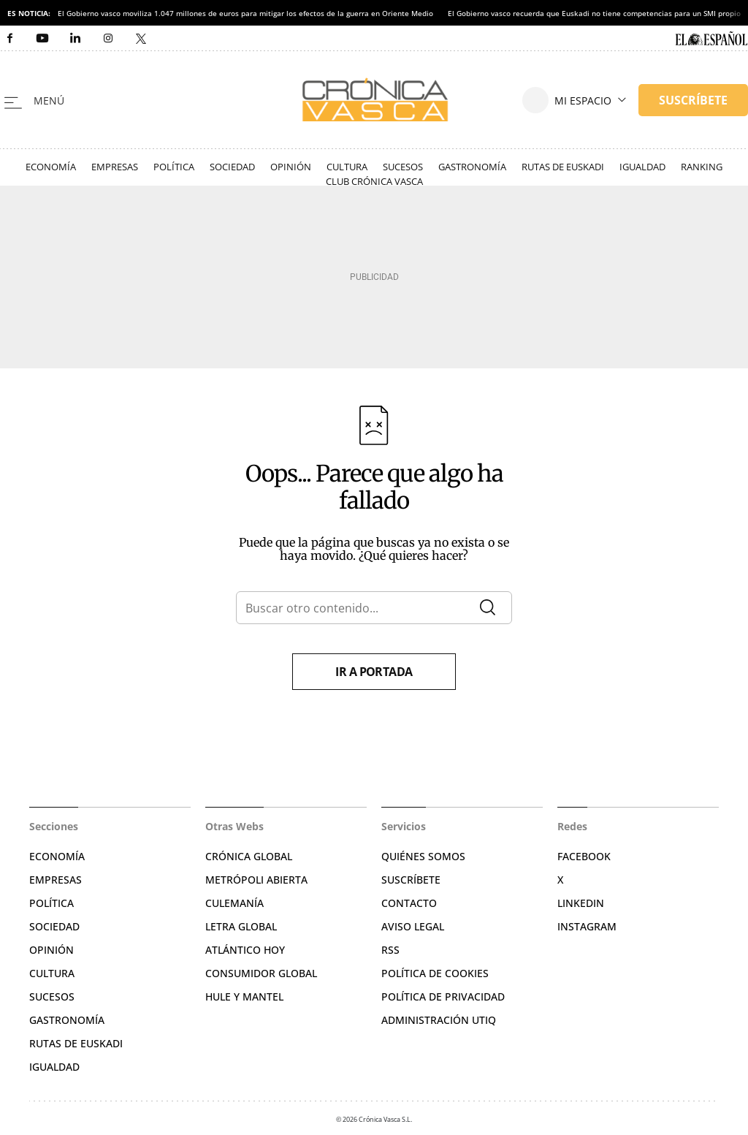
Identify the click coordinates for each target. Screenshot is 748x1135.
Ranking (701, 166)
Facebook (584, 856)
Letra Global (241, 926)
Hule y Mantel (244, 996)
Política (173, 166)
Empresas (114, 166)
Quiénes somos (423, 856)
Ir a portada (374, 672)
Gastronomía (472, 166)
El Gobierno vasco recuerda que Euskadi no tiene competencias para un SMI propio (594, 13)
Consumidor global (261, 973)
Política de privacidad (443, 996)
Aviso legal (412, 926)
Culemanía (234, 903)
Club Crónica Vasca (374, 181)
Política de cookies (435, 973)
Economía (51, 166)
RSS (390, 950)
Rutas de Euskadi (563, 166)
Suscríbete (410, 880)
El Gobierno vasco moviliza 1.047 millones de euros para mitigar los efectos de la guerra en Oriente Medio (245, 13)
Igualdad (642, 166)
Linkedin (580, 903)
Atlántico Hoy (245, 950)
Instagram (587, 926)
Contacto (409, 903)
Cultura (347, 166)
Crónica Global (248, 856)
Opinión (290, 166)
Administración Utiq (438, 1020)
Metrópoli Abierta (256, 880)
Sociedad (232, 166)
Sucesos (403, 166)
